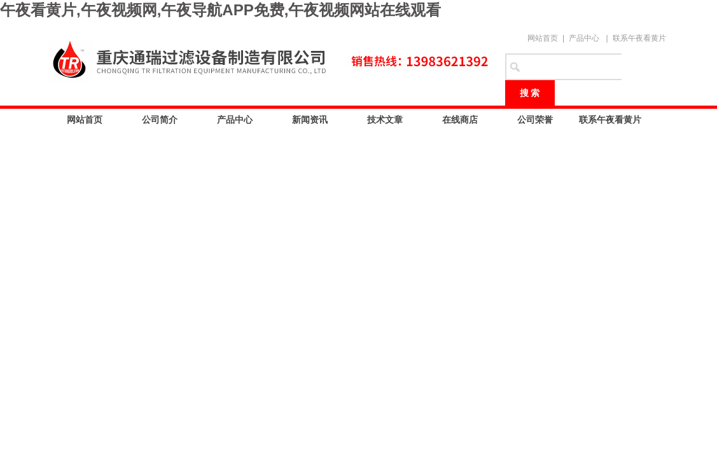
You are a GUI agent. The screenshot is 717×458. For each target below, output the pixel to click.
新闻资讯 (310, 119)
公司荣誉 (535, 119)
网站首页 (542, 38)
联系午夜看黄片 (639, 38)
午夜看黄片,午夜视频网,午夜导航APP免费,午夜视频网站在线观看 (220, 9)
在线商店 (460, 119)
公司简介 (160, 119)
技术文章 (385, 119)
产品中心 (584, 38)
